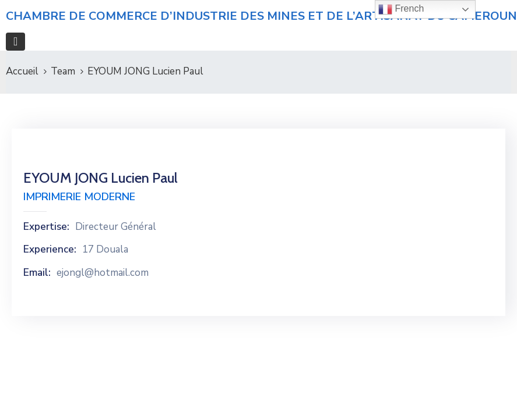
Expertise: (46, 227)
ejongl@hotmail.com (103, 273)
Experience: (49, 249)
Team (63, 71)
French (401, 9)
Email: (37, 273)
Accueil (22, 71)
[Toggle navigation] (15, 42)
